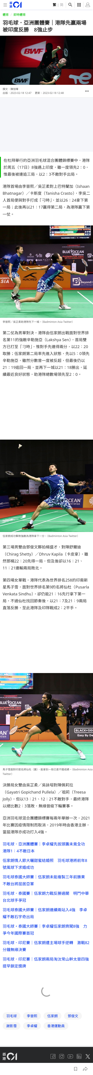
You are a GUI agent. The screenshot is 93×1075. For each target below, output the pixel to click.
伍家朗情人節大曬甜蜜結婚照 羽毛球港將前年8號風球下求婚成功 (45, 864)
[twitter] (87, 1056)
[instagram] (61, 1056)
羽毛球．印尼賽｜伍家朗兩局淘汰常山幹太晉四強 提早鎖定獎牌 (46, 962)
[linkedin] (79, 1056)
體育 (6, 15)
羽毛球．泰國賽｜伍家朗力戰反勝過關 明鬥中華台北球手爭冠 (46, 897)
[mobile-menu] (5, 5)
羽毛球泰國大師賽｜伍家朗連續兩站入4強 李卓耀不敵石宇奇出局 (45, 913)
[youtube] (70, 1056)
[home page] (16, 5)
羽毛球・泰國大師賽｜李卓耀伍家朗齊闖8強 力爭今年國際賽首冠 (45, 930)
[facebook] (53, 1056)
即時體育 (20, 15)
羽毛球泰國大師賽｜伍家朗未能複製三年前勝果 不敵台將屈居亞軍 (46, 880)
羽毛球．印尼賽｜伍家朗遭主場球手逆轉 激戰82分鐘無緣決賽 (46, 946)
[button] (86, 91)
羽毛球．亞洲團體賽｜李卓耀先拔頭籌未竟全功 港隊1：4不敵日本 (46, 847)
